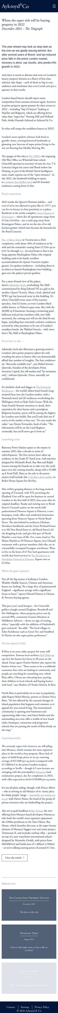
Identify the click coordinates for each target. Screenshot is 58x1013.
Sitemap (25, 1007)
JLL (22, 251)
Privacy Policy (41, 1007)
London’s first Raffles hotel (18, 182)
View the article (13, 858)
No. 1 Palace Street (11, 240)
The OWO (34, 156)
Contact (10, 1007)
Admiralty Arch (17, 285)
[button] (54, 6)
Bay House (37, 811)
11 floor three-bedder (40, 477)
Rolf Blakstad (47, 655)
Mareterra (41, 772)
